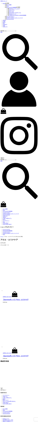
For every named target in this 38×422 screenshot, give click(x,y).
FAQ (4, 23)
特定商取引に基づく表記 (8, 419)
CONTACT (5, 24)
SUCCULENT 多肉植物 (11, 7)
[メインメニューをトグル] (2, 158)
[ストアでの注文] (4, 245)
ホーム (1, 236)
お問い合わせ (5, 222)
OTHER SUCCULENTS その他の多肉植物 (17, 15)
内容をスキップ (3, 1)
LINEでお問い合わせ (7, 224)
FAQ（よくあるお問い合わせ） (9, 401)
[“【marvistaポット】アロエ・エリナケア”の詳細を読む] (12, 296)
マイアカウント (6, 220)
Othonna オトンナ (12, 13)
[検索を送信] (15, 31)
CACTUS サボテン (9, 16)
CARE (4, 21)
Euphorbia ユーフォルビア (14, 8)
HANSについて (6, 418)
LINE (4, 25)
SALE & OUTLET (9, 19)
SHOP (5, 3)
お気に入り (5, 216)
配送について (5, 400)
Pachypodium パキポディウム (14, 12)
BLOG (4, 22)
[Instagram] (19, 156)
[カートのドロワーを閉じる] (1, 388)
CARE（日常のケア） (7, 218)
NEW (7, 6)
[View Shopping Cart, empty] (19, 111)
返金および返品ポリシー (8, 421)
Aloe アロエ (11, 11)
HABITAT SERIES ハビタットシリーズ (14, 17)
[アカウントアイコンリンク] (19, 107)
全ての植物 (8, 4)
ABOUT (4, 20)
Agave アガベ (11, 10)
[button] (6, 3)
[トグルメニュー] (8, 3)
